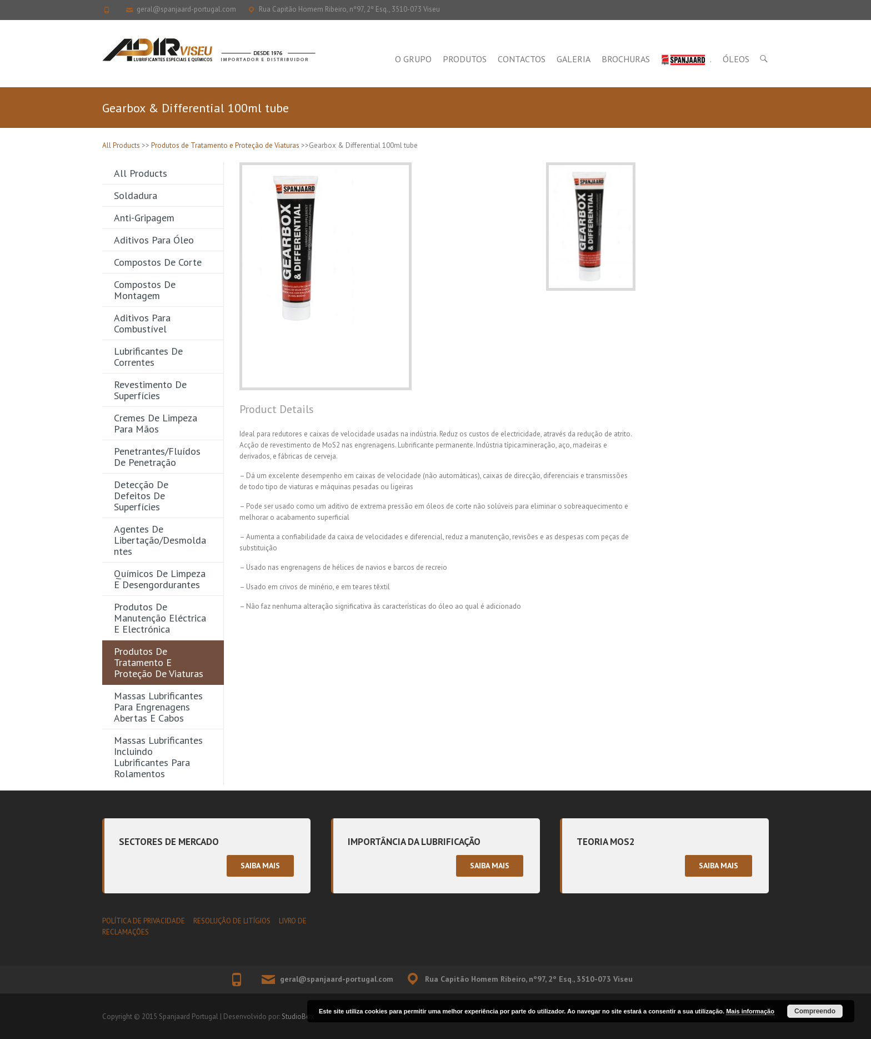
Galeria (573, 58)
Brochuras (626, 58)
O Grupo (413, 58)
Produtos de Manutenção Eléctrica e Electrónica (160, 617)
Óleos (736, 58)
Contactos (521, 58)
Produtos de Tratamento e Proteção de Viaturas (225, 145)
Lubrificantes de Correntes (148, 357)
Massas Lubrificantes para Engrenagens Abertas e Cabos (158, 706)
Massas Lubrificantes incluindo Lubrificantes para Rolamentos (158, 757)
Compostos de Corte (158, 262)
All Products (121, 145)
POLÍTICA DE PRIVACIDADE (143, 921)
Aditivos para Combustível (142, 323)
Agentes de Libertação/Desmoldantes (160, 540)
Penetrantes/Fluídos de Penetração (157, 457)
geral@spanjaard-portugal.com (186, 9)
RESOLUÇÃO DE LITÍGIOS (232, 921)
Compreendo (814, 1011)
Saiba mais (260, 866)
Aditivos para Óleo (154, 239)
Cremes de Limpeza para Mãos (155, 423)
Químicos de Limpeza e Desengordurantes (160, 579)
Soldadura (135, 195)
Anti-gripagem (144, 217)
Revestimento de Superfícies (150, 390)
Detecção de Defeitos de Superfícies (141, 495)
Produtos (465, 58)
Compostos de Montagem (145, 290)
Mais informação (750, 1011)
